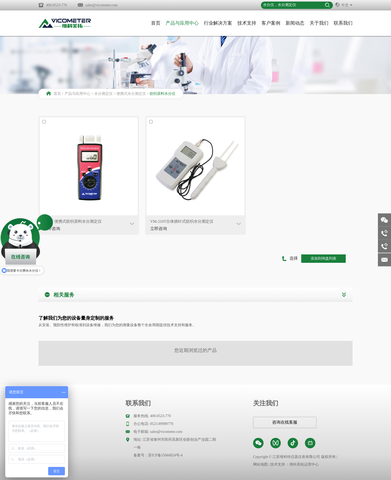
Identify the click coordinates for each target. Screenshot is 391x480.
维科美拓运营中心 (304, 464)
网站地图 (260, 464)
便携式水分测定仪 (131, 94)
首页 (155, 23)
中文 (344, 5)
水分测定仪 (103, 94)
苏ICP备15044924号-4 (165, 455)
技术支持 (246, 23)
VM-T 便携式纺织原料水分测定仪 (72, 221)
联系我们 (343, 23)
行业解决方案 (218, 23)
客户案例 (270, 23)
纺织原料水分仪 (162, 94)
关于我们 (319, 23)
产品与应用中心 (182, 23)
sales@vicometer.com (101, 5)
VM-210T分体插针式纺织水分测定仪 (181, 221)
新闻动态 (295, 23)
